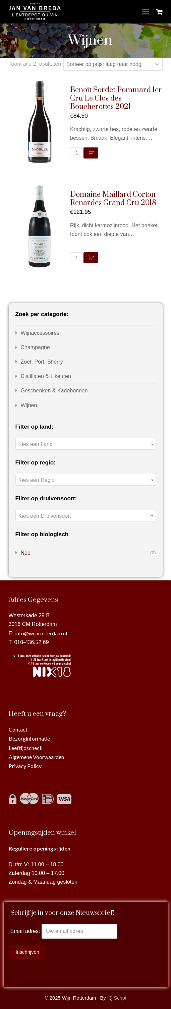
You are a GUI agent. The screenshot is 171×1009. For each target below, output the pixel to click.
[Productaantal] (76, 152)
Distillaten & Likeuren (46, 376)
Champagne (35, 347)
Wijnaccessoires (40, 333)
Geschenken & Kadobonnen (54, 390)
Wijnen (29, 405)
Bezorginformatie (29, 738)
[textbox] (86, 444)
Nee (26, 553)
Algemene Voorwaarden (36, 757)
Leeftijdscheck (26, 748)
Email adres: (26, 931)
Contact (18, 729)
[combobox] (85, 444)
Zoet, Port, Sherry (42, 362)
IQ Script (116, 998)
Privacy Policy (25, 766)
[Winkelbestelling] (113, 64)
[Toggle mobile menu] (145, 12)
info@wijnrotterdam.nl (41, 633)
